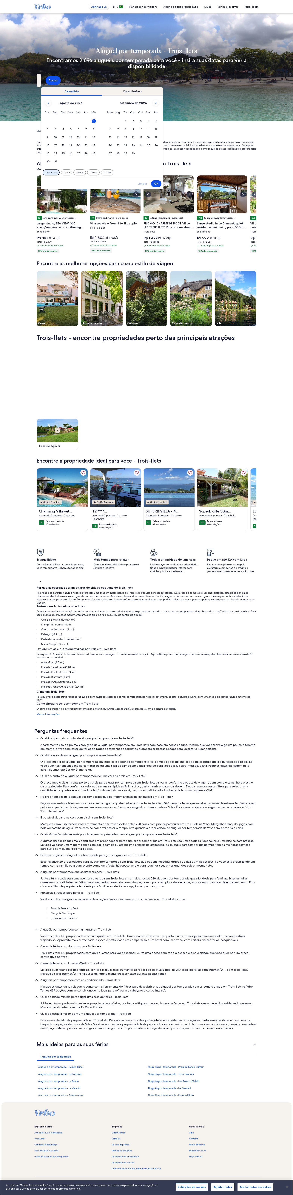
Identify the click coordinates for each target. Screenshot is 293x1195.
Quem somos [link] (118, 1132)
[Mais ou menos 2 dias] (144, 172)
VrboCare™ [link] (40, 1138)
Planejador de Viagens (143, 6)
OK (220, 183)
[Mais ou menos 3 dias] (158, 172)
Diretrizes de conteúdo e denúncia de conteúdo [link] (136, 1168)
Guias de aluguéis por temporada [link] (51, 1156)
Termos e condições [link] (122, 1150)
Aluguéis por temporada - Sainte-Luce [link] (60, 1067)
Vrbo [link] (191, 1132)
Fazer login (251, 6)
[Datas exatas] (115, 172)
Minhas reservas (228, 6)
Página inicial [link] (43, 130)
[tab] (136, 91)
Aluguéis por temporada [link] (65, 130)
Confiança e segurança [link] (45, 1144)
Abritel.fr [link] (193, 1138)
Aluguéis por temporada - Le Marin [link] (58, 1081)
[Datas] (138, 80)
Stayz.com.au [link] (195, 1156)
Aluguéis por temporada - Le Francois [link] (59, 1074)
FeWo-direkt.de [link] (197, 1144)
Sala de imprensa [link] (120, 1144)
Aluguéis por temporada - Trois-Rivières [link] (171, 1074)
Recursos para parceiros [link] (46, 1150)
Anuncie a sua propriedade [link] (48, 1132)
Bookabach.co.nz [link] (197, 1150)
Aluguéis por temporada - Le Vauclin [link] (59, 1088)
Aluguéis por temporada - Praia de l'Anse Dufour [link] (176, 1067)
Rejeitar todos (222, 1186)
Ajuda (208, 6)
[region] (146, 1187)
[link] (83, 473)
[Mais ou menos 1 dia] (131, 172)
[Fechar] (287, 1187)
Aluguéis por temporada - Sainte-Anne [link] (60, 1095)
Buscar (246, 80)
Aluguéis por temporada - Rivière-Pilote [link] (171, 1095)
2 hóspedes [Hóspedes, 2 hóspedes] (188, 82)
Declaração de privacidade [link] (125, 1156)
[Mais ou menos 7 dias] (172, 172)
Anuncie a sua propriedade (181, 6)
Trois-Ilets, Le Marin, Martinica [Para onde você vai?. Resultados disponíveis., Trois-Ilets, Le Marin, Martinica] (67, 82)
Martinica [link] (86, 130)
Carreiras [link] (116, 1138)
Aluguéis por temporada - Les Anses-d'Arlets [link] (173, 1081)
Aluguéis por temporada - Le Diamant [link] (169, 1088)
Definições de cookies (192, 1186)
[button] (158, 121)
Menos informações (48, 714)
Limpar (207, 183)
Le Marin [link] (98, 130)
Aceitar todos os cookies (255, 1186)
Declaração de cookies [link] (123, 1162)
